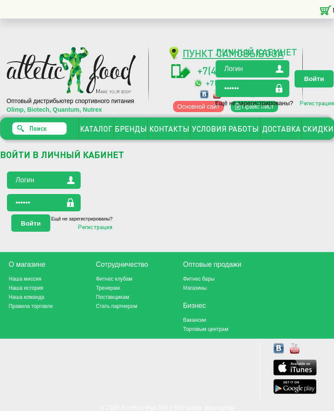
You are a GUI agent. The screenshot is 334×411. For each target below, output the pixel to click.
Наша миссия (25, 279)
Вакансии (194, 320)
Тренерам (108, 288)
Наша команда (26, 297)
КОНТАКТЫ (169, 128)
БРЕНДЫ (131, 128)
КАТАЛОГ (96, 128)
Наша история (26, 288)
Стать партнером (117, 306)
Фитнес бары (199, 279)
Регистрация (316, 103)
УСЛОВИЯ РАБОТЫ (225, 128)
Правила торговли (30, 306)
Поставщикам (112, 297)
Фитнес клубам (114, 279)
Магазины (195, 288)
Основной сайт (198, 106)
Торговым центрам (205, 329)
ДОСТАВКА (281, 128)
